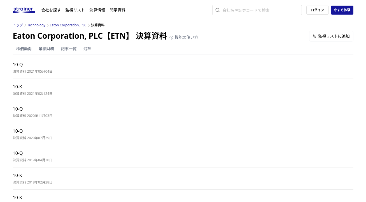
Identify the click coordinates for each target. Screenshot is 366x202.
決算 (97, 10)
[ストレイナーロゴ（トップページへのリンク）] (27, 10)
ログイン (317, 10)
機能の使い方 (183, 37)
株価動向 (24, 48)
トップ (18, 25)
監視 (75, 10)
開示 (117, 10)
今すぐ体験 (342, 10)
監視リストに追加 (331, 36)
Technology (36, 25)
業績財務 (46, 48)
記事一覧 (69, 48)
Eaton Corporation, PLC (68, 25)
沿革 (87, 48)
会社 (51, 10)
